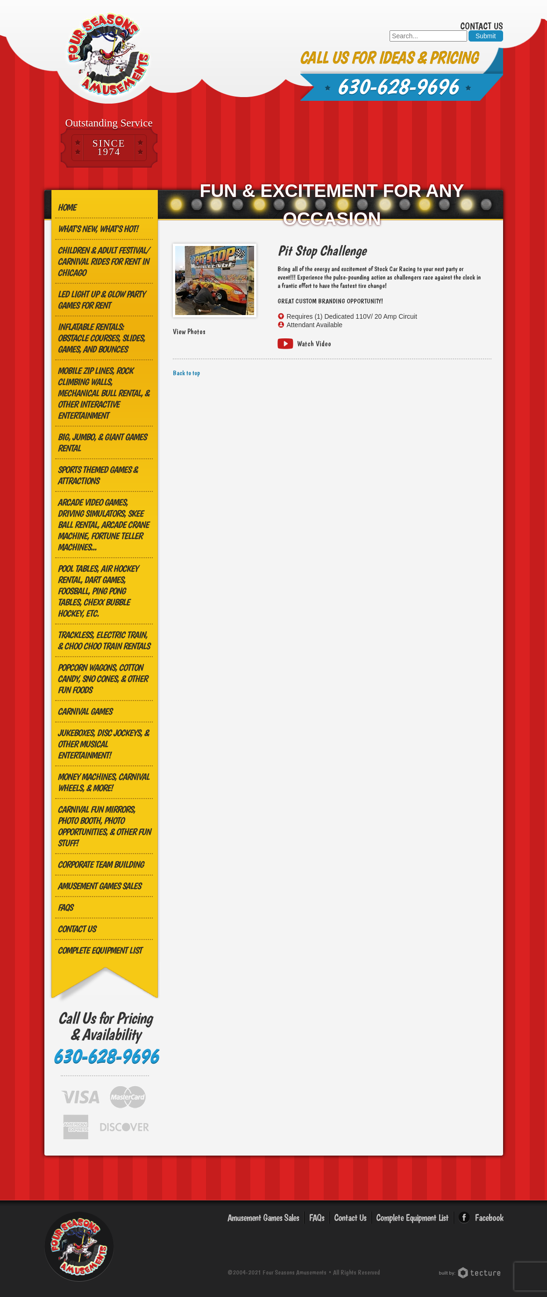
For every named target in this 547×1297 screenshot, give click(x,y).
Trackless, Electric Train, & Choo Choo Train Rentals (103, 640)
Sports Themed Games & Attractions (97, 475)
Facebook (489, 1217)
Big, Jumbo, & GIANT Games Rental (101, 442)
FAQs (64, 907)
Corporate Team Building (100, 864)
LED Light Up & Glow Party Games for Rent (101, 299)
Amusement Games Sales (99, 885)
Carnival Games (84, 711)
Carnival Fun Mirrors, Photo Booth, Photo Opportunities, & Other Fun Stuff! (103, 826)
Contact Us (481, 26)
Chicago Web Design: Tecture (471, 1272)
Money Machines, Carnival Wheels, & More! (103, 782)
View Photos (189, 332)
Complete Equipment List (99, 950)
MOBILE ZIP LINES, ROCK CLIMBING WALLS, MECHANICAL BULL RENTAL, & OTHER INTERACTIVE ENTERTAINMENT (103, 393)
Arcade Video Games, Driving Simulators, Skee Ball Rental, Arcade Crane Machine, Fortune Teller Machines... (103, 525)
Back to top (186, 373)
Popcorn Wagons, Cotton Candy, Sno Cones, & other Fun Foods (102, 678)
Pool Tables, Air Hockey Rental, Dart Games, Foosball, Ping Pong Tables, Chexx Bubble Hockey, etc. (97, 591)
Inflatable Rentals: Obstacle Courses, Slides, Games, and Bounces (101, 338)
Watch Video (314, 343)
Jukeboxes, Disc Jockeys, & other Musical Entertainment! (103, 744)
